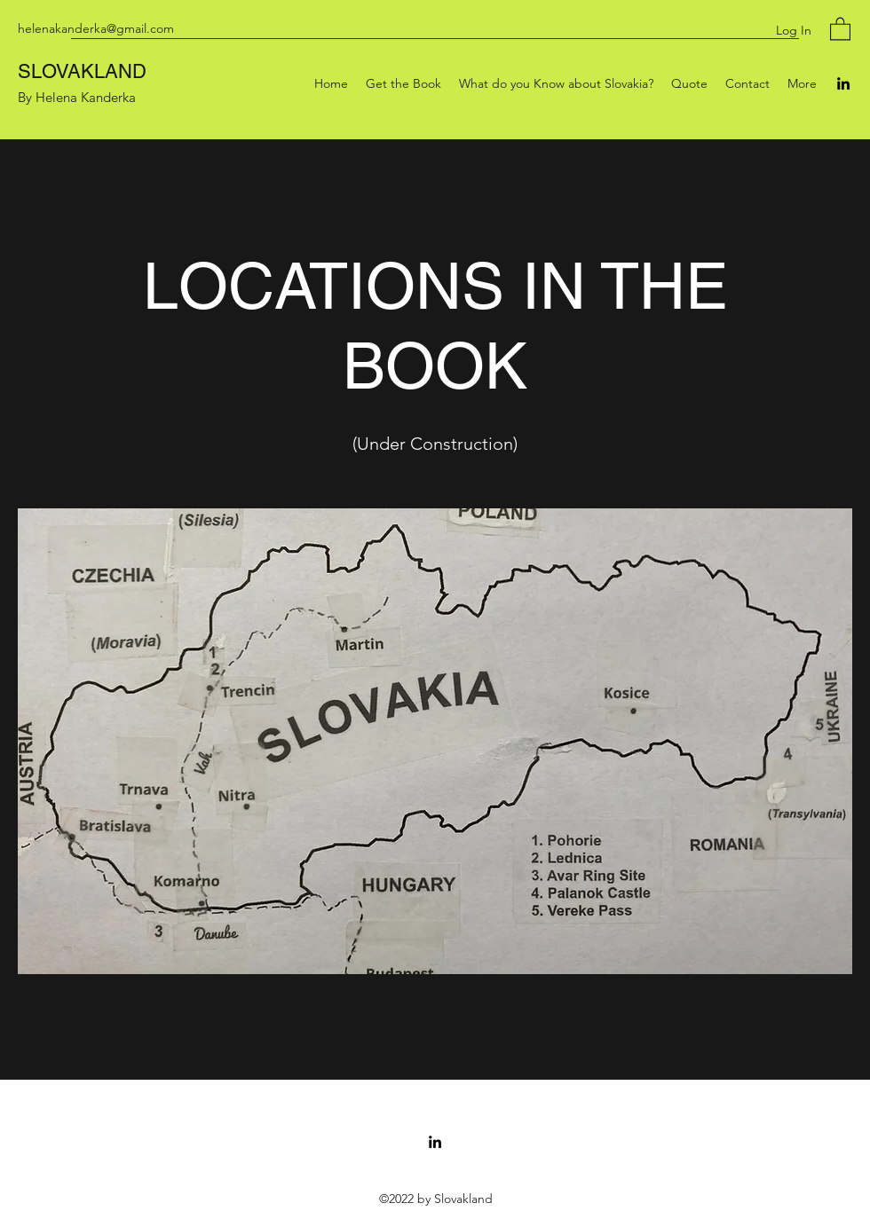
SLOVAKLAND (82, 71)
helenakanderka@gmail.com (96, 28)
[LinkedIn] (843, 83)
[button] (840, 28)
